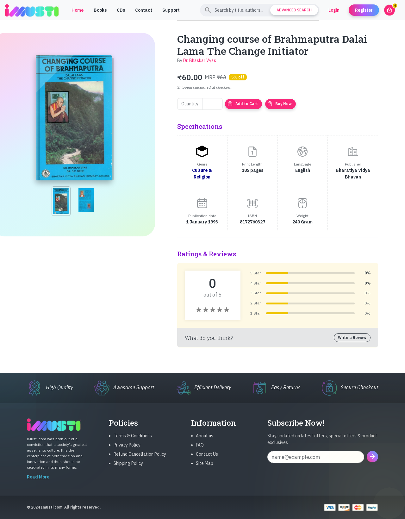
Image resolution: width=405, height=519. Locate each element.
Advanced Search (294, 10)
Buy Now (279, 103)
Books (100, 10)
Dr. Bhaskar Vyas (199, 60)
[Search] (259, 10)
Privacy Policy (127, 449)
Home (78, 10)
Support (171, 10)
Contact (143, 10)
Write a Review (352, 337)
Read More (38, 481)
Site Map (204, 467)
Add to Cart (242, 103)
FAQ (200, 449)
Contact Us (207, 458)
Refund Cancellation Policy (140, 458)
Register (364, 10)
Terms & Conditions (133, 440)
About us (204, 440)
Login (334, 10)
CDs (121, 10)
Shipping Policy (128, 467)
